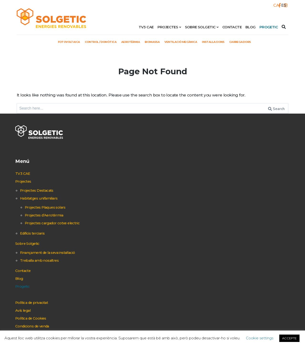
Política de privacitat (107, 296)
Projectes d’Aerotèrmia (119, 195)
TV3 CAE (146, 27)
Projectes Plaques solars (120, 188)
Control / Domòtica (91, 42)
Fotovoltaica (52, 42)
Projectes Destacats (111, 171)
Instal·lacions (225, 42)
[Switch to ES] (282, 5)
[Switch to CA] (275, 5)
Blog (250, 27)
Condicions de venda (107, 320)
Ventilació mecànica (187, 42)
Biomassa (152, 42)
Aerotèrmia (127, 42)
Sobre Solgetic (200, 27)
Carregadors (257, 42)
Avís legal (96, 304)
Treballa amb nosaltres (114, 254)
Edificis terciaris (106, 220)
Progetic (268, 27)
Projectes (168, 27)
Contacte (232, 27)
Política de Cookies (105, 312)
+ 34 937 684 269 (261, 172)
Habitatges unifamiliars (114, 178)
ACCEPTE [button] (289, 338)
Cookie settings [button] (259, 338)
